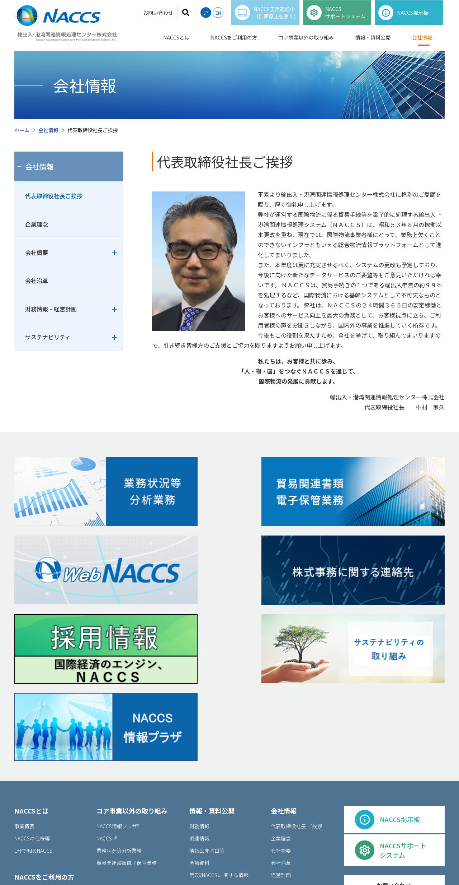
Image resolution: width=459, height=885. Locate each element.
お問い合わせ (157, 17)
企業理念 (36, 224)
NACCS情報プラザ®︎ (117, 705)
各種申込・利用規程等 (39, 784)
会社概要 (36, 252)
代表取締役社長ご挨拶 (53, 195)
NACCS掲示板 (33, 771)
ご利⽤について (268, 860)
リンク (432, 860)
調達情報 (199, 718)
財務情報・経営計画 (51, 309)
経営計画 (283, 754)
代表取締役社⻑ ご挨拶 (296, 705)
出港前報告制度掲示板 (43, 796)
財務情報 (199, 705)
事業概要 (24, 705)
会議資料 (199, 742)
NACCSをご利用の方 (234, 42)
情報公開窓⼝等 (206, 730)
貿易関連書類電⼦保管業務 (126, 742)
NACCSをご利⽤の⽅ (44, 756)
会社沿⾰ (281, 742)
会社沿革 (36, 280)
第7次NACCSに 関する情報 (219, 754)
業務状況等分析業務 (119, 730)
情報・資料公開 (373, 42)
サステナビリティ (48, 337)
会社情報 (422, 42)
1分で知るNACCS (33, 730)
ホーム (21, 130)
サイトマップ (362, 860)
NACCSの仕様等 (32, 718)
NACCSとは (176, 42)
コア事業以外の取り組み (306, 42)
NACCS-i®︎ (106, 718)
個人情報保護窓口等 (316, 860)
